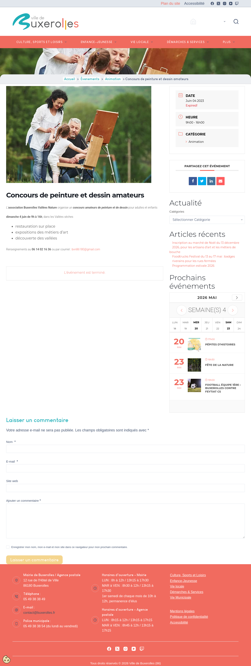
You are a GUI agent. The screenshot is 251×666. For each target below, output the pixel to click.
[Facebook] (212, 3)
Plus (229, 42)
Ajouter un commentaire (23, 500)
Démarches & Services (188, 42)
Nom (11, 442)
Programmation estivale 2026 (193, 266)
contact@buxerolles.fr (39, 612)
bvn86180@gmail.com (86, 249)
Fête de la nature (219, 364)
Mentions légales (182, 611)
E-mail (12, 461)
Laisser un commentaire (34, 559)
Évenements (90, 79)
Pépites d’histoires (220, 344)
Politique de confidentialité (189, 616)
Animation (113, 79)
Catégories (176, 211)
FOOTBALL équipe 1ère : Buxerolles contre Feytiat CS (223, 388)
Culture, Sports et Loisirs (42, 42)
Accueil (69, 79)
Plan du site (170, 3)
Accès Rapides (208, 21)
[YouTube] (230, 3)
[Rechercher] (236, 21)
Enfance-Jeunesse (99, 42)
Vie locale (142, 42)
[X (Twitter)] (218, 3)
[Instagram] (224, 3)
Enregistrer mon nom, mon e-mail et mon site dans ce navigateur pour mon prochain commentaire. (69, 547)
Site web (12, 481)
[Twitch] (237, 3)
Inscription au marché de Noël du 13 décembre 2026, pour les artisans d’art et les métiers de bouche (204, 247)
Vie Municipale (180, 597)
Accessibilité (194, 3)
